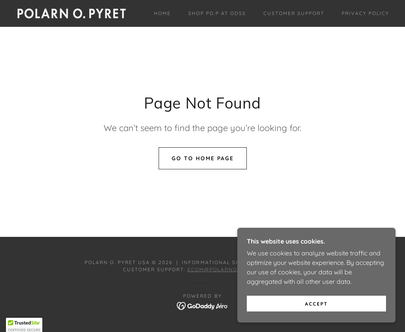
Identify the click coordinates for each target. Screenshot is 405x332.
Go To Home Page (203, 158)
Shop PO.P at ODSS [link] (217, 13)
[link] (72, 13)
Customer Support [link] (293, 13)
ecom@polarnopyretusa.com (234, 269)
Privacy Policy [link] (365, 13)
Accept (316, 304)
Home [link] (162, 13)
